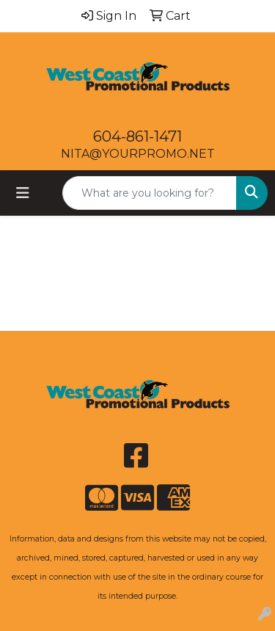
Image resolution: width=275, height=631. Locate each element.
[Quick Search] (149, 193)
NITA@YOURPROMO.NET (138, 154)
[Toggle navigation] (22, 193)
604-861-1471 (137, 136)
